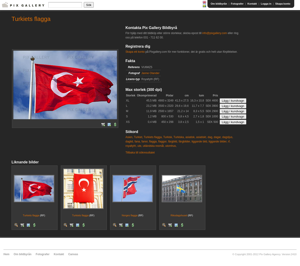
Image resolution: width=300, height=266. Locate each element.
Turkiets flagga (31, 215)
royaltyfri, (131, 145)
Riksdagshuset (179, 215)
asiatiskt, (201, 137)
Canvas (73, 254)
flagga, (153, 141)
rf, (229, 141)
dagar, (217, 137)
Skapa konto (282, 3)
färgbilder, (185, 141)
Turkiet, (138, 137)
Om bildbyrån (219, 3)
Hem (6, 254)
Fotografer (237, 3)
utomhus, (171, 145)
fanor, (144, 141)
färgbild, (173, 141)
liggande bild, (200, 141)
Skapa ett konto (135, 51)
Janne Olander (150, 73)
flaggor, (162, 141)
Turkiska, (179, 137)
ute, (139, 145)
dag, (210, 137)
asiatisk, (190, 137)
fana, (137, 141)
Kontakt (252, 3)
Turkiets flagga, (153, 137)
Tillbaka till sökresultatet (140, 152)
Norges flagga (130, 215)
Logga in (266, 3)
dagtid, (129, 141)
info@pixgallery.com (214, 33)
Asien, (129, 137)
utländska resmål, (153, 145)
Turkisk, (168, 137)
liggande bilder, (218, 141)
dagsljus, (227, 137)
